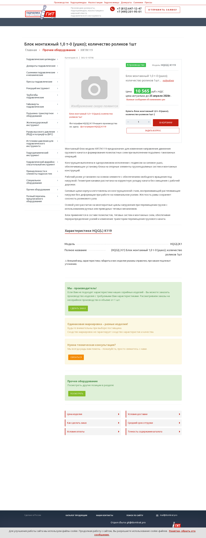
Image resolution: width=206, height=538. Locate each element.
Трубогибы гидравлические (35, 96)
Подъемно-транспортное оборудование (40, 114)
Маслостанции (95, 2)
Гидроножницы (111, 2)
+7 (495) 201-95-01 (129, 11)
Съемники (138, 2)
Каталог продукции (76, 515)
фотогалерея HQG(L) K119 (93, 126)
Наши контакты (104, 515)
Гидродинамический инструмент (37, 154)
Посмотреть (76, 393)
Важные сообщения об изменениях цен (145, 99)
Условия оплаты (75, 431)
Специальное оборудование (34, 181)
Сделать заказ (78, 308)
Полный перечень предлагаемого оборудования (35, 199)
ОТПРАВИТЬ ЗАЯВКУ (162, 10)
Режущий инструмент (38, 88)
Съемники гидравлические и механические (40, 73)
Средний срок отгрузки (140, 423)
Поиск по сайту (134, 515)
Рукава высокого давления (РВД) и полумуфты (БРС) (40, 133)
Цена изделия (74, 414)
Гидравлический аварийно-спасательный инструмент (40, 163)
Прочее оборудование (38, 189)
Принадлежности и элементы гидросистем (39, 172)
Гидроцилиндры (78, 2)
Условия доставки (137, 414)
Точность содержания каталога (145, 431)
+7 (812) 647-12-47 (129, 8)
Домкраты (126, 2)
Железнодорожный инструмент (37, 123)
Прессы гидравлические (39, 81)
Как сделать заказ (77, 423)
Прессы (148, 2)
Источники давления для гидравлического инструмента (39, 143)
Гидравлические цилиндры (41, 59)
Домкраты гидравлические (41, 66)
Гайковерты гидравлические (35, 105)
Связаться (76, 357)
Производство (61, 2)
